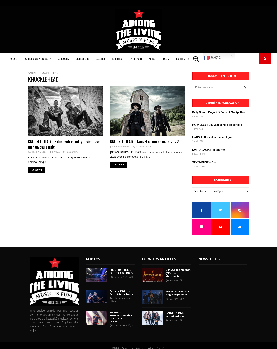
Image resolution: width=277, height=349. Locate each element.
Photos (93, 259)
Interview (117, 58)
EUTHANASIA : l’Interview (208, 149)
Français (212, 57)
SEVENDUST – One (204, 162)
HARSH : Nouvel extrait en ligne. (212, 137)
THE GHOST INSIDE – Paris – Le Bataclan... (121, 271)
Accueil (14, 58)
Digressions (82, 58)
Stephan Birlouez (122, 146)
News (152, 58)
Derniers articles (159, 259)
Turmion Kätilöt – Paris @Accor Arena (121, 293)
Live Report (135, 58)
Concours (63, 58)
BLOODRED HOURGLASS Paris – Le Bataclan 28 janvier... (120, 317)
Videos (165, 58)
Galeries (100, 58)
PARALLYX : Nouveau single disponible (217, 124)
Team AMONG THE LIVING (46, 152)
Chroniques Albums (36, 58)
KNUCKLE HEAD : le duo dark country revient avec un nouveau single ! (64, 144)
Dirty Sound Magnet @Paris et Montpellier (218, 112)
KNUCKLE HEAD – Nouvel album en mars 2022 (144, 142)
